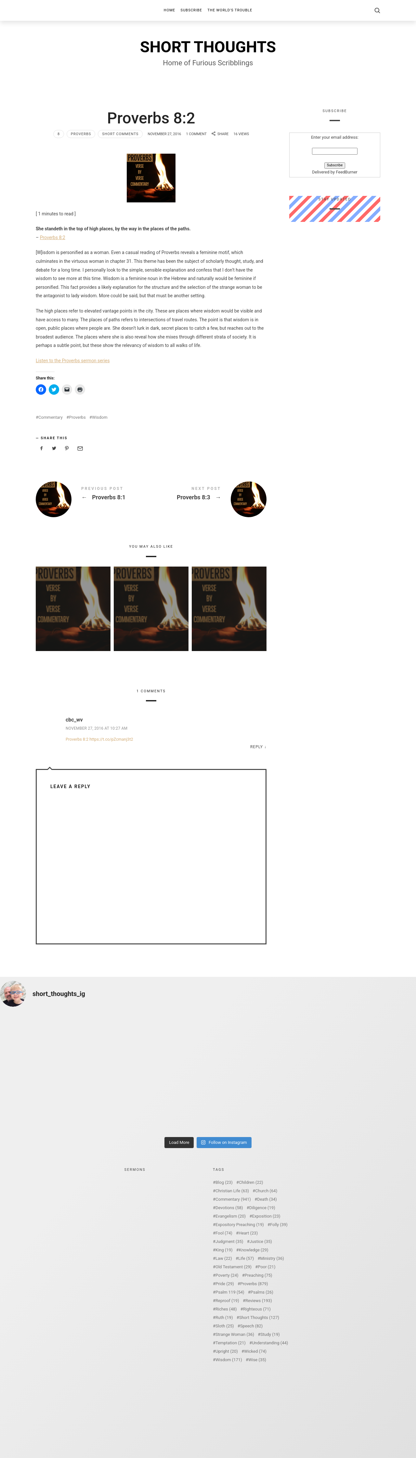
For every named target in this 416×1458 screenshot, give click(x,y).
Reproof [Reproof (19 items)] (227, 1300)
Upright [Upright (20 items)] (226, 1351)
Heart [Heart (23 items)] (248, 1233)
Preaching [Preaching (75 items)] (258, 1275)
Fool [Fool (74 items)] (223, 1233)
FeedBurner (346, 172)
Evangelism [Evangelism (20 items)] (230, 1216)
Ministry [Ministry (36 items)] (272, 1258)
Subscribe (191, 10)
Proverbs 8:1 (93, 499)
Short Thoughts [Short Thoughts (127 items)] (259, 1317)
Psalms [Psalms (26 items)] (262, 1292)
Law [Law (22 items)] (223, 1258)
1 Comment (196, 134)
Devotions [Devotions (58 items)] (229, 1208)
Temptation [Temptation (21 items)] (230, 1343)
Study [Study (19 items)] (270, 1334)
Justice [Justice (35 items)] (261, 1241)
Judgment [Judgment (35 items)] (229, 1241)
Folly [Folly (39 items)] (279, 1224)
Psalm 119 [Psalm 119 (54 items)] (229, 1292)
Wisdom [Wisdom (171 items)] (228, 1360)
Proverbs (81, 134)
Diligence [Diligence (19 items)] (262, 1208)
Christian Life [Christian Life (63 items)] (232, 1191)
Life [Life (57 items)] (246, 1258)
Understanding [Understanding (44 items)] (270, 1343)
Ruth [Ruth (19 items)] (224, 1317)
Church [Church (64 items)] (266, 1191)
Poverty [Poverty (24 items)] (226, 1275)
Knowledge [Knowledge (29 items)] (253, 1250)
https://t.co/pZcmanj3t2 (111, 739)
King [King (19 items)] (224, 1250)
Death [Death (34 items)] (267, 1199)
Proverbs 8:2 (52, 237)
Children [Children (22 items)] (251, 1182)
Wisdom (100, 417)
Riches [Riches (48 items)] (226, 1309)
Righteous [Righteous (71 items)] (257, 1309)
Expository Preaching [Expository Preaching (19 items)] (239, 1224)
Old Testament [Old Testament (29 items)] (233, 1267)
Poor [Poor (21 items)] (266, 1267)
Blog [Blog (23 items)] (224, 1182)
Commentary (50, 417)
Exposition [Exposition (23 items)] (266, 1216)
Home (169, 10)
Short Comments (120, 134)
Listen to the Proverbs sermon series (73, 360)
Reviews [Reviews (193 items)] (258, 1300)
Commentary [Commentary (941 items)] (233, 1199)
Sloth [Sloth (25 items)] (224, 1326)
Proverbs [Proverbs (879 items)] (254, 1284)
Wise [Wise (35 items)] (257, 1360)
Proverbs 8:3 (208, 499)
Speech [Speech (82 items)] (251, 1326)
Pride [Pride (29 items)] (224, 1284)
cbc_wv (74, 720)
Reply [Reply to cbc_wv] (256, 747)
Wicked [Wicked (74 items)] (255, 1351)
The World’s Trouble (229, 10)
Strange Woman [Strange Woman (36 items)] (234, 1334)
